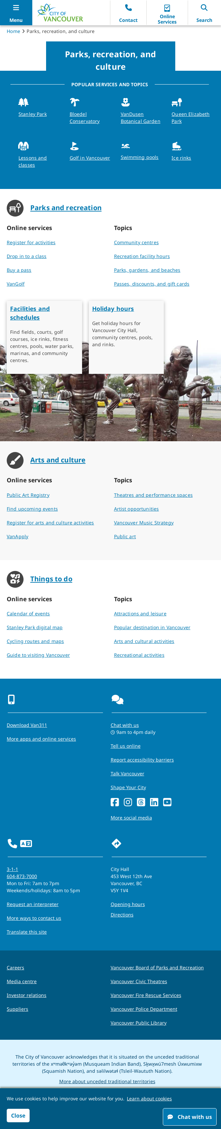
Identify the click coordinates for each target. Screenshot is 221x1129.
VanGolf (16, 284)
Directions (122, 914)
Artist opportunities (136, 509)
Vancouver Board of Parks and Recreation (157, 967)
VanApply (17, 536)
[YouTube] (167, 802)
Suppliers (17, 1009)
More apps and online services (41, 739)
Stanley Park (33, 114)
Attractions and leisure (140, 613)
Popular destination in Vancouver (152, 627)
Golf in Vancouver (90, 158)
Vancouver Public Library (139, 1023)
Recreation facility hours (142, 256)
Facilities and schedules (30, 312)
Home (13, 31)
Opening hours (128, 904)
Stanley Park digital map (35, 627)
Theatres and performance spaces (153, 495)
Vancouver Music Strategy (144, 522)
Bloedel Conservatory (85, 117)
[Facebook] (115, 802)
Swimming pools (140, 157)
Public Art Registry (28, 495)
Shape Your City (128, 787)
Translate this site (27, 932)
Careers (15, 967)
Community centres (136, 242)
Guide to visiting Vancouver (38, 655)
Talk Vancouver (127, 773)
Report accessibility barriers (142, 759)
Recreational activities (139, 655)
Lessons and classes (33, 161)
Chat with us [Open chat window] (190, 1117)
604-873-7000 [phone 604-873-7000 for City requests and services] (22, 876)
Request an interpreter (33, 904)
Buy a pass (19, 270)
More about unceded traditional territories (107, 1081)
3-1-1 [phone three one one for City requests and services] (12, 869)
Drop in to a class (27, 256)
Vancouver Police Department (144, 1009)
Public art (125, 536)
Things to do (51, 578)
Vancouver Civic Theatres (139, 981)
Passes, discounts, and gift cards (152, 284)
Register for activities (31, 242)
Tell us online (126, 746)
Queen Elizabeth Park (191, 117)
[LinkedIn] (154, 802)
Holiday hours (113, 308)
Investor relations (26, 995)
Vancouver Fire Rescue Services (146, 995)
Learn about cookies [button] (149, 1098)
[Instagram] (128, 802)
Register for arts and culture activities (50, 522)
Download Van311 (27, 725)
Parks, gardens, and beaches (147, 270)
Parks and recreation (66, 207)
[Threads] (141, 802)
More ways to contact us (34, 918)
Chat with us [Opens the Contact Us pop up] (125, 725)
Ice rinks (181, 158)
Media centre (22, 981)
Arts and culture (57, 459)
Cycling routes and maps (35, 641)
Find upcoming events (32, 509)
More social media (131, 817)
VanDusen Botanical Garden (140, 117)
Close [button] (18, 1115)
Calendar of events (28, 613)
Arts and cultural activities (144, 641)
